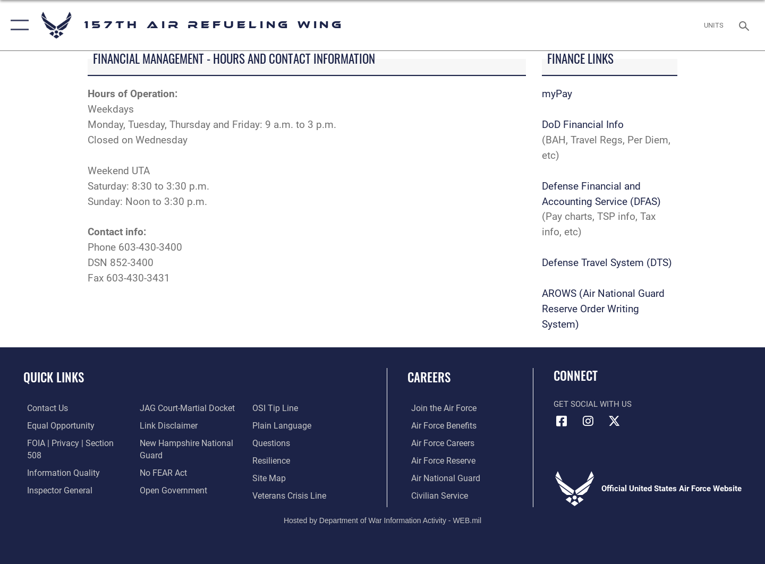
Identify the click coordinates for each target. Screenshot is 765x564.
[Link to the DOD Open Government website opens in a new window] (170, 472)
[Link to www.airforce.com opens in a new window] (439, 408)
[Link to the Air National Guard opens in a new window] (440, 477)
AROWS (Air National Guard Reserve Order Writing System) (603, 308)
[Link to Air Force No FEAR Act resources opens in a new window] (162, 454)
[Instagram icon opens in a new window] (588, 421)
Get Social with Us (593, 404)
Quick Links (53, 377)
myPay (557, 94)
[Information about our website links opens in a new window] (166, 408)
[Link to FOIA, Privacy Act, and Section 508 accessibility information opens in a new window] (72, 442)
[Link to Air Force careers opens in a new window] (438, 442)
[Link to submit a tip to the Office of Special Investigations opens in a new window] (160, 489)
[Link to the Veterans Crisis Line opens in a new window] (289, 477)
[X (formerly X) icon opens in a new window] (614, 421)
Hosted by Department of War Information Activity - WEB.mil (382, 519)
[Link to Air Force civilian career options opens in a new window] (434, 494)
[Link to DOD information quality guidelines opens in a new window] (57, 460)
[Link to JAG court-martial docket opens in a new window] (69, 494)
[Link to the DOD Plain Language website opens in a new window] (280, 408)
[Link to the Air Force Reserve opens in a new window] (438, 460)
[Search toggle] (745, 25)
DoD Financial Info (583, 124)
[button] (17, 25)
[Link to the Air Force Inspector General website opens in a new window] (54, 477)
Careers (428, 377)
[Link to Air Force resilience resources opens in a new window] (271, 442)
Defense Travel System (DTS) (607, 263)
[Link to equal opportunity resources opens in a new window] (55, 425)
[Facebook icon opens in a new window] (562, 421)
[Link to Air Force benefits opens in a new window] (439, 425)
